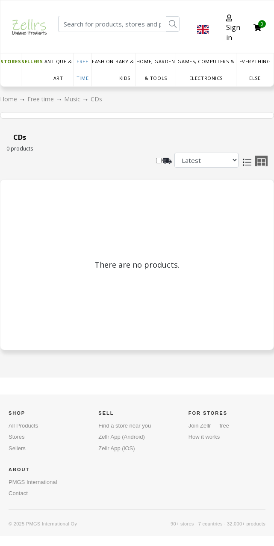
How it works (204, 437)
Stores (10, 61)
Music (73, 99)
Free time (82, 69)
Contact (18, 493)
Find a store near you (124, 425)
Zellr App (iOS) (116, 448)
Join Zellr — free (209, 425)
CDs (96, 99)
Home (9, 99)
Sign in (233, 28)
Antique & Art (58, 69)
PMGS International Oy (51, 523)
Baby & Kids (124, 69)
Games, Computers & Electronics (205, 69)
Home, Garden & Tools (155, 69)
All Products (23, 425)
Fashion (103, 61)
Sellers (32, 61)
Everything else (255, 69)
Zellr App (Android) (121, 437)
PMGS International (33, 482)
